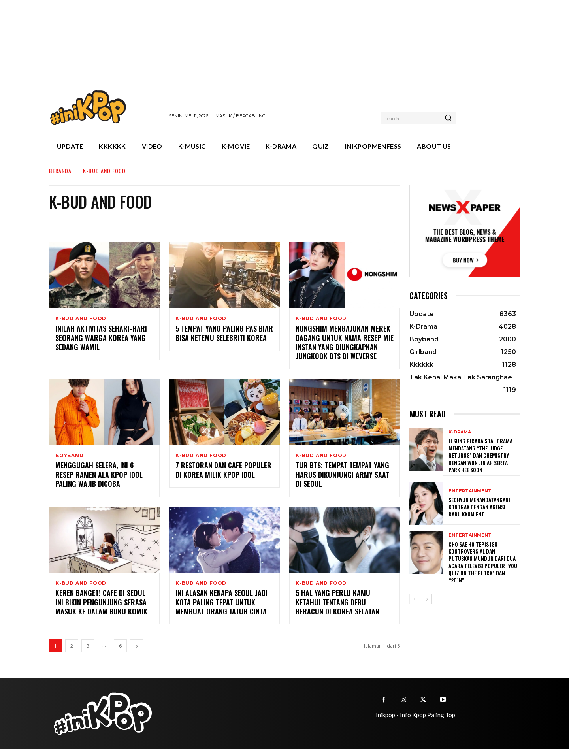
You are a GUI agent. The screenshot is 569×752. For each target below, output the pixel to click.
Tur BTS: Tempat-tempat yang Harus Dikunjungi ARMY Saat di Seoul (342, 476)
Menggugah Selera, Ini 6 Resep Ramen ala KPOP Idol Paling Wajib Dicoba (99, 476)
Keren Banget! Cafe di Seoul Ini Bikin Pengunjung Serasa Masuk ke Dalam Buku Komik (101, 604)
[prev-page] (414, 599)
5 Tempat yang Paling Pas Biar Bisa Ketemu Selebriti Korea (224, 333)
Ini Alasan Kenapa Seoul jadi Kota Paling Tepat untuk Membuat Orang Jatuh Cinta (221, 604)
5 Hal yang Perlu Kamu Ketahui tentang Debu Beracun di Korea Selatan (337, 604)
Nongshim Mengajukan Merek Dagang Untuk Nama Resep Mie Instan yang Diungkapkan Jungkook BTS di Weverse (345, 343)
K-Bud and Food (80, 318)
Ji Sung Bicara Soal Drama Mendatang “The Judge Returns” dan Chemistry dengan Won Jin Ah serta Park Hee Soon (480, 455)
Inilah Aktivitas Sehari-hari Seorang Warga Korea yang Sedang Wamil (101, 338)
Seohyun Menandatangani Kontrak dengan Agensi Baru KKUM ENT (479, 507)
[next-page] (136, 648)
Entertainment (470, 491)
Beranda (60, 170)
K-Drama (459, 432)
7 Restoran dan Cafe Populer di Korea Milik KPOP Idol (223, 471)
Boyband (69, 456)
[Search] (448, 118)
